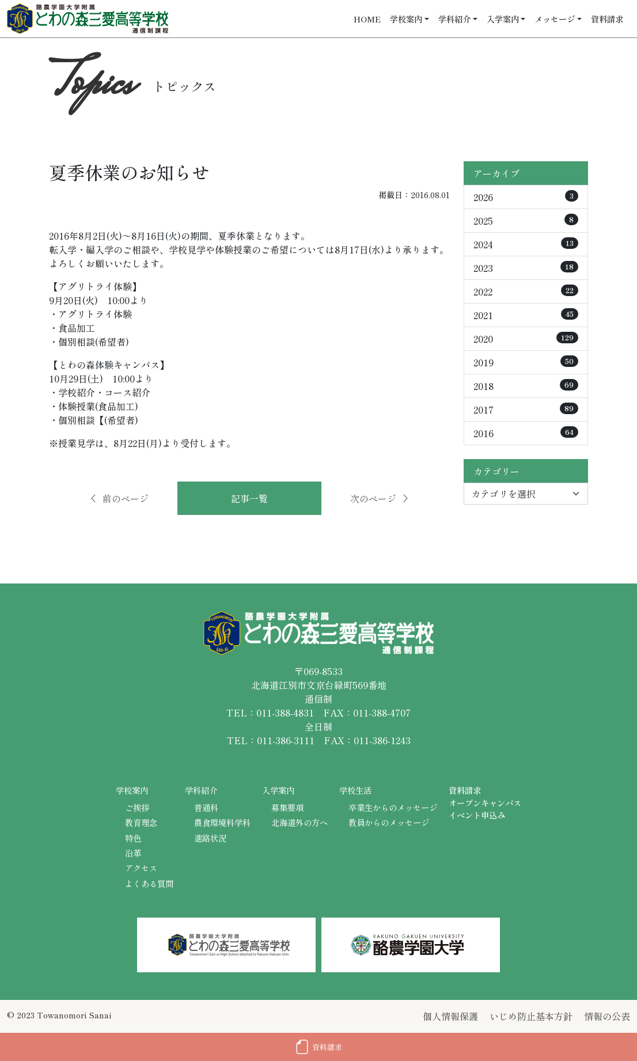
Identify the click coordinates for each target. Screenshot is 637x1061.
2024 (525, 244)
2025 (525, 221)
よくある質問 (149, 883)
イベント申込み (477, 815)
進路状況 (210, 838)
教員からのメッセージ (388, 822)
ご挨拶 (137, 807)
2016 (525, 433)
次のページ (380, 498)
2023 (525, 268)
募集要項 (287, 807)
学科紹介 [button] (454, 19)
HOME (367, 19)
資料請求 (607, 19)
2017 (525, 409)
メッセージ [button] (554, 19)
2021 (525, 315)
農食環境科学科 (222, 822)
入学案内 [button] (503, 19)
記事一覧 (249, 498)
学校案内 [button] (406, 19)
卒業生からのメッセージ (392, 807)
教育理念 (141, 822)
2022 (525, 291)
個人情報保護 (450, 1016)
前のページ (119, 498)
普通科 (206, 807)
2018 (525, 386)
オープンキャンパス (485, 803)
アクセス (141, 868)
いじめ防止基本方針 (531, 1016)
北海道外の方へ (299, 822)
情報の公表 (607, 1016)
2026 (525, 197)
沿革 (133, 853)
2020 (525, 339)
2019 (525, 362)
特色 (133, 838)
